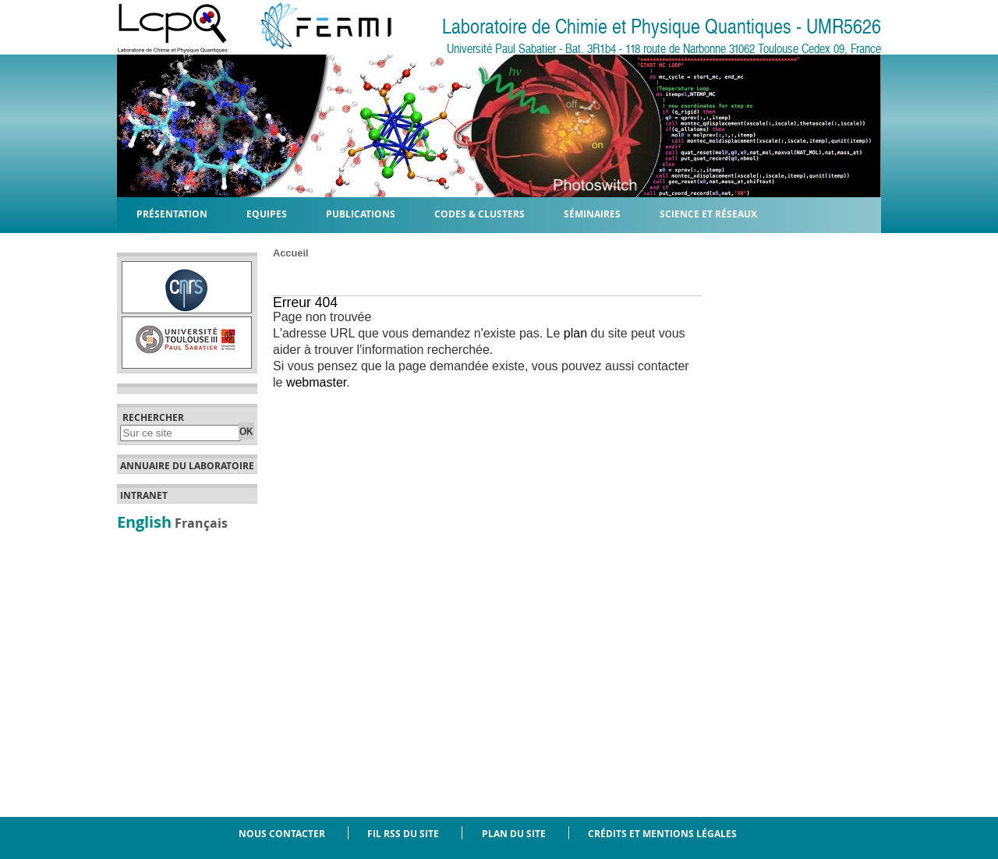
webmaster (316, 382)
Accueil (291, 253)
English (144, 521)
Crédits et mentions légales (662, 833)
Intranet (144, 495)
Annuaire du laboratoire (187, 466)
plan (575, 333)
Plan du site (514, 833)
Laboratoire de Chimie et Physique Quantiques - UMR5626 (661, 27)
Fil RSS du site (403, 833)
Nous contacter (282, 833)
